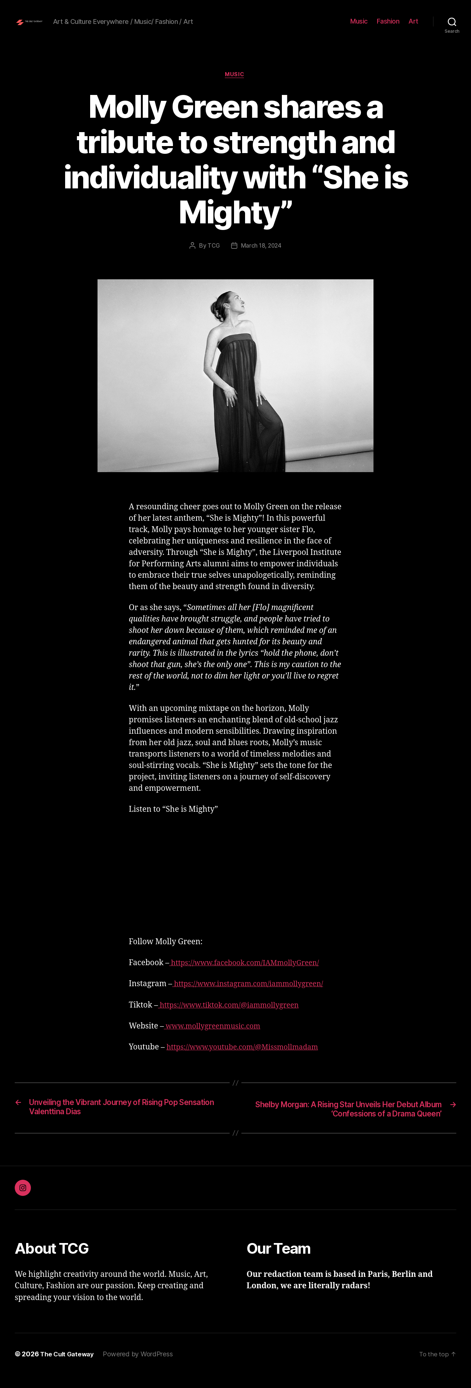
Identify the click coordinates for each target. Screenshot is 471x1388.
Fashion (388, 27)
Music (359, 27)
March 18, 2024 (261, 257)
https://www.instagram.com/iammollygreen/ (254, 996)
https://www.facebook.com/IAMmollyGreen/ (250, 975)
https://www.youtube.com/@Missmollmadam (248, 1059)
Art (413, 27)
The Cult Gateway (69, 1367)
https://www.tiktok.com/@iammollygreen (234, 1017)
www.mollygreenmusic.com (216, 1038)
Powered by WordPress (141, 1367)
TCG (212, 257)
